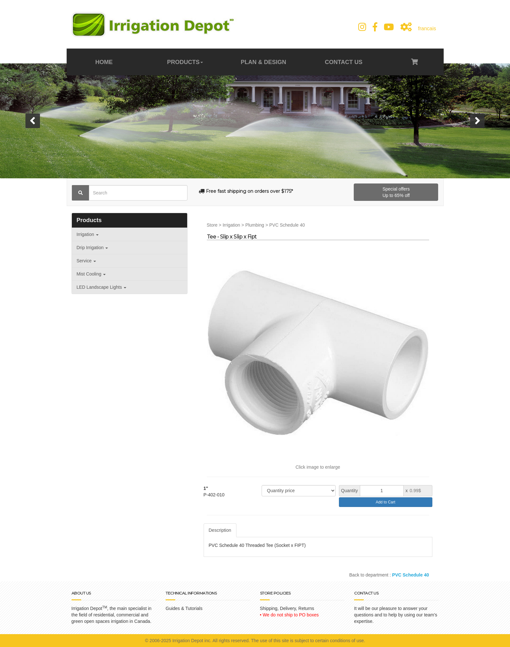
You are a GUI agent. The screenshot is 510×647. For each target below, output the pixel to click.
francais (427, 28)
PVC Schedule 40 (287, 225)
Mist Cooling (91, 274)
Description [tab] (220, 530)
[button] (32, 121)
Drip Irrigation (92, 247)
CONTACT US (342, 62)
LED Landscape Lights (102, 287)
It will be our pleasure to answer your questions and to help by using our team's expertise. (395, 615)
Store (212, 225)
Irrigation (88, 234)
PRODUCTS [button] (185, 62)
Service (86, 260)
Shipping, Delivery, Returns (287, 608)
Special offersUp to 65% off (396, 192)
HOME (105, 62)
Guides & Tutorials (184, 608)
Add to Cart (385, 502)
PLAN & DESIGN (263, 62)
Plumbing (254, 225)
